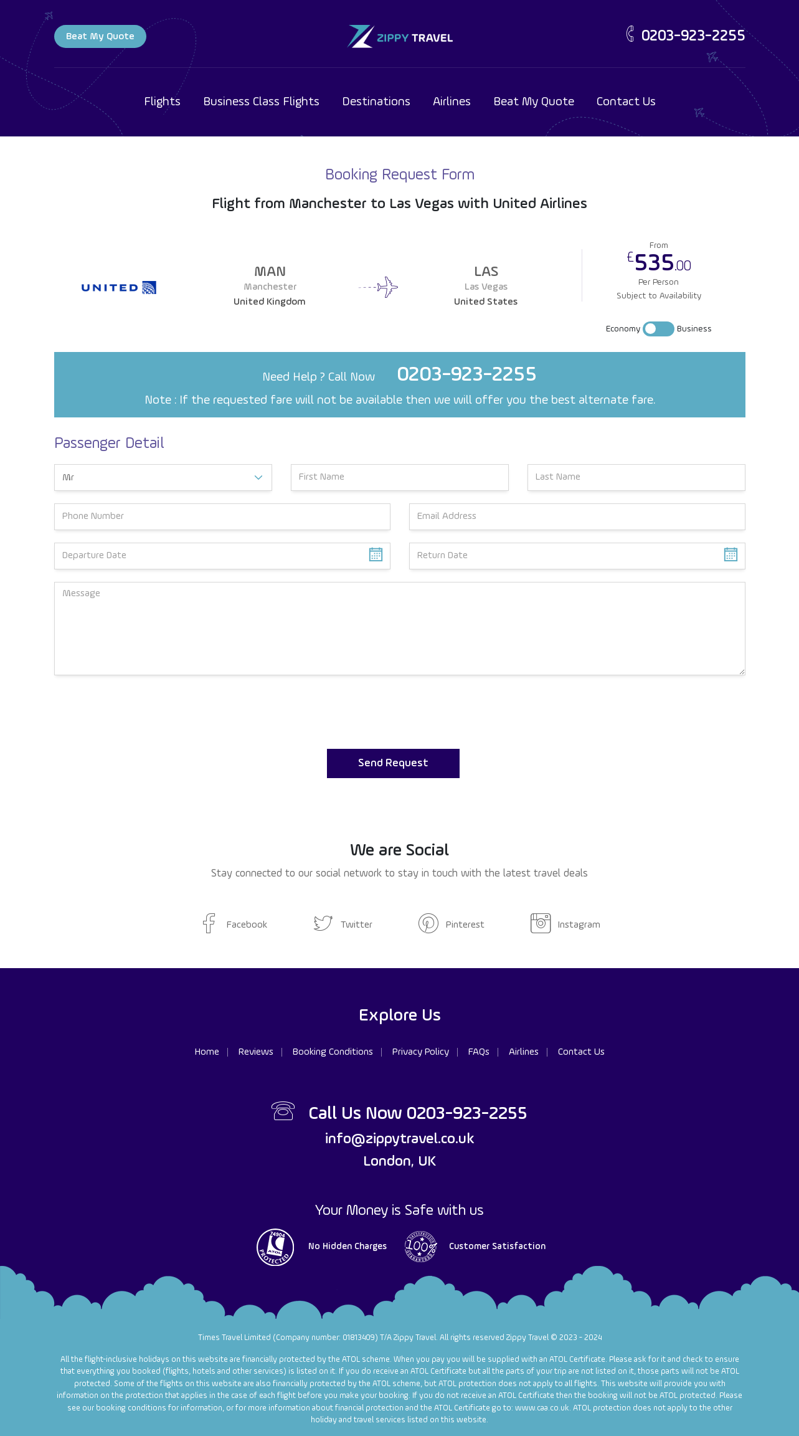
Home (207, 1052)
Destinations (376, 102)
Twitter (342, 925)
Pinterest (451, 925)
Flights (162, 102)
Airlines (452, 102)
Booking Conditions (333, 1052)
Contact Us (626, 102)
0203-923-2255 (683, 36)
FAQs (478, 1052)
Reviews (256, 1052)
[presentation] (148, 712)
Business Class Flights (261, 102)
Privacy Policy (420, 1052)
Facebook (233, 925)
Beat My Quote (100, 37)
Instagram (565, 925)
